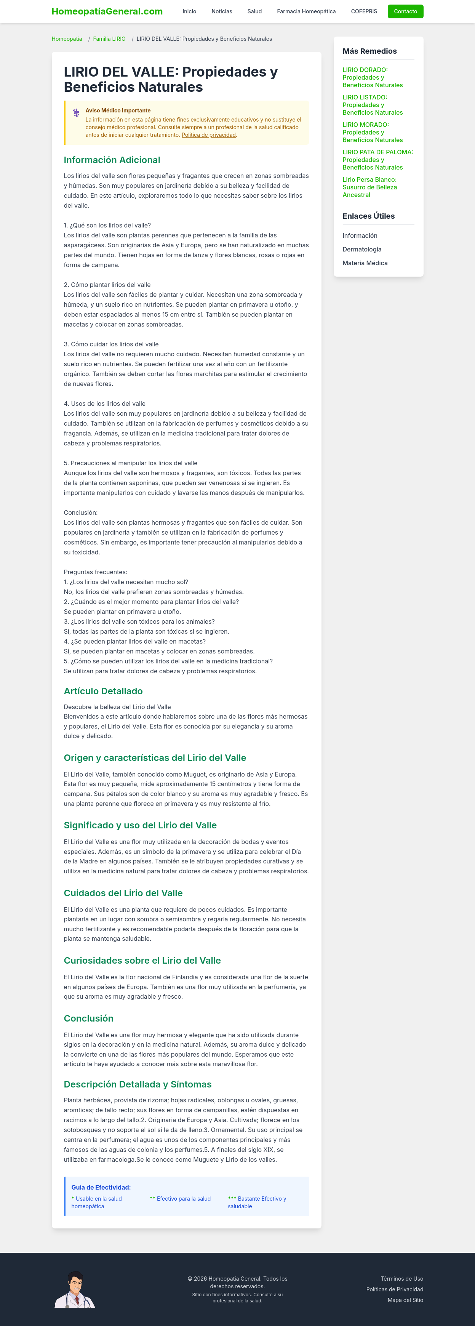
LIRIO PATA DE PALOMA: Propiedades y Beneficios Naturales (378, 159)
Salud (255, 11)
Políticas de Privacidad (395, 1289)
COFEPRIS (364, 11)
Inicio (190, 11)
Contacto (405, 11)
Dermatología (362, 249)
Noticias (221, 11)
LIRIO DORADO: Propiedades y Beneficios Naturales (373, 77)
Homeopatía (67, 38)
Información (360, 235)
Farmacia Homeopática (306, 11)
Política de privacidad (209, 134)
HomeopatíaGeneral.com (107, 11)
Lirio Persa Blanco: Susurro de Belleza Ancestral (370, 187)
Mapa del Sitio (406, 1300)
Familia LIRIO (109, 38)
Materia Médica (365, 263)
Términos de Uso (402, 1278)
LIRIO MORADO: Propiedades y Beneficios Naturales (373, 132)
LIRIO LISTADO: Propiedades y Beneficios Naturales (373, 104)
